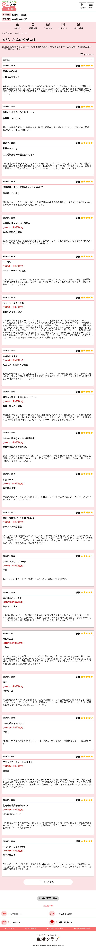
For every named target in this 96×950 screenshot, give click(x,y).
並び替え (11, 60)
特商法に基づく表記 (55, 929)
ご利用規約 (10, 929)
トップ (4, 33)
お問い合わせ (31, 929)
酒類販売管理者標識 (82, 929)
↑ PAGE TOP (48, 906)
